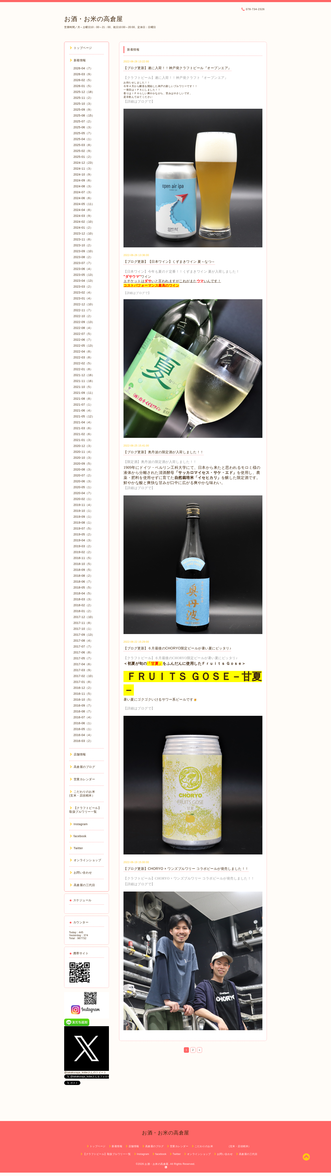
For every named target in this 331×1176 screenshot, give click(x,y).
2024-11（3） (83, 168)
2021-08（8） (83, 398)
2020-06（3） (83, 481)
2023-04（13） (84, 280)
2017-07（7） (83, 646)
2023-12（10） (84, 233)
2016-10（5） (83, 699)
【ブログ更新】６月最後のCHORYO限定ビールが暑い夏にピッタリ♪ (177, 648)
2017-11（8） (83, 623)
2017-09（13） (84, 634)
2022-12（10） (84, 304)
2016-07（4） (83, 717)
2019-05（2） (83, 534)
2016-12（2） (83, 687)
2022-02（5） (83, 363)
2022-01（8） (83, 369)
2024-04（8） (83, 210)
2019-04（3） (83, 540)
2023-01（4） (83, 298)
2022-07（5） (83, 333)
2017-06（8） (83, 652)
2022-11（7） (83, 310)
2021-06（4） (83, 410)
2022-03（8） (83, 357)
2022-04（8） (83, 351)
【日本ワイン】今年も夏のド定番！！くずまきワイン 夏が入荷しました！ (181, 271)
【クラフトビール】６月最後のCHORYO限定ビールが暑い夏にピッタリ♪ (180, 658)
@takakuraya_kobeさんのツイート (85, 1072)
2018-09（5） (83, 569)
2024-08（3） (83, 186)
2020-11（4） (83, 451)
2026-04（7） (83, 68)
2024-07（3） (83, 192)
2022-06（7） (83, 339)
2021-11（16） (84, 381)
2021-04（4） (83, 422)
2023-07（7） (83, 263)
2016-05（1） (83, 729)
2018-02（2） (83, 605)
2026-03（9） (83, 74)
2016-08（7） (83, 711)
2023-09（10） (84, 251)
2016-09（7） (83, 705)
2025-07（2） (83, 121)
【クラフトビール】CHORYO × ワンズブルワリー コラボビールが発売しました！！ (189, 878)
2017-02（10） (84, 676)
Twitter (76, 848)
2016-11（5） (83, 693)
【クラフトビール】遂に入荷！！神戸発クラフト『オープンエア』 (175, 77)
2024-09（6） (83, 180)
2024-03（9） (83, 215)
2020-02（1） (83, 499)
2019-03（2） (83, 546)
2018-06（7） (83, 581)
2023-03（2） (83, 286)
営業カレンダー (82, 779)
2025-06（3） (83, 127)
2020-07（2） (83, 475)
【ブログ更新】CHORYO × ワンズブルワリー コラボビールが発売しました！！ (186, 868)
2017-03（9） (83, 670)
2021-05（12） (84, 416)
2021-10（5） (83, 387)
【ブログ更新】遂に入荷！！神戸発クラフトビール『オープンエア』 (177, 68)
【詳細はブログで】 (139, 101)
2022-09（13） (84, 322)
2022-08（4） (83, 328)
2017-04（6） (83, 664)
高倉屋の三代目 (82, 885)
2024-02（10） (84, 221)
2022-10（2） (83, 316)
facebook (78, 836)
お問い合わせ (81, 872)
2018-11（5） (83, 558)
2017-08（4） (83, 640)
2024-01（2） (83, 227)
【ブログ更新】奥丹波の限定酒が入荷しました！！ (163, 452)
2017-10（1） (83, 628)
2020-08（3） (83, 469)
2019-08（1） (83, 522)
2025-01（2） (83, 156)
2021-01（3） (83, 440)
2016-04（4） (83, 735)
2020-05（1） (83, 487)
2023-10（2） (83, 245)
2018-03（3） (83, 599)
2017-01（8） (83, 682)
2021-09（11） (84, 392)
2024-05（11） (84, 204)
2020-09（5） (83, 463)
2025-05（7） (83, 133)
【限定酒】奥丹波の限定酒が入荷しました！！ (160, 462)
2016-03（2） (83, 741)
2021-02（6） (83, 434)
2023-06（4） (83, 269)
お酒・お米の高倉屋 (93, 18)
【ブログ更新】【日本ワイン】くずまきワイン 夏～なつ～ (169, 261)
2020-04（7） (83, 493)
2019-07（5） (83, 528)
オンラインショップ (85, 860)
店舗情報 (78, 754)
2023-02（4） (83, 292)
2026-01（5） (83, 86)
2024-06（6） (83, 198)
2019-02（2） (83, 552)
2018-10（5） (83, 564)
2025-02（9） (83, 151)
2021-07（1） (83, 404)
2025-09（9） (83, 109)
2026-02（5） (83, 80)
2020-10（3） (83, 457)
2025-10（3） (83, 103)
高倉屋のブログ (82, 766)
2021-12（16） (84, 375)
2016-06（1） (83, 723)
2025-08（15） (84, 115)
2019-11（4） (83, 505)
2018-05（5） (83, 587)
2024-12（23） (84, 162)
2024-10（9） (83, 174)
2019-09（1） (83, 516)
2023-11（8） (83, 239)
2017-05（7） (83, 658)
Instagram (79, 824)
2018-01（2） (83, 611)
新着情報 (78, 60)
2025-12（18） (84, 92)
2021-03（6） (83, 428)
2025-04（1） (83, 139)
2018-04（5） (83, 593)
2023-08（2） (83, 257)
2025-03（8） (83, 145)
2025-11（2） (83, 97)
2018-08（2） (83, 575)
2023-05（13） (84, 274)
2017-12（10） (84, 617)
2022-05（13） (84, 345)
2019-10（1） (83, 510)
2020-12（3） (83, 446)
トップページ (81, 48)
